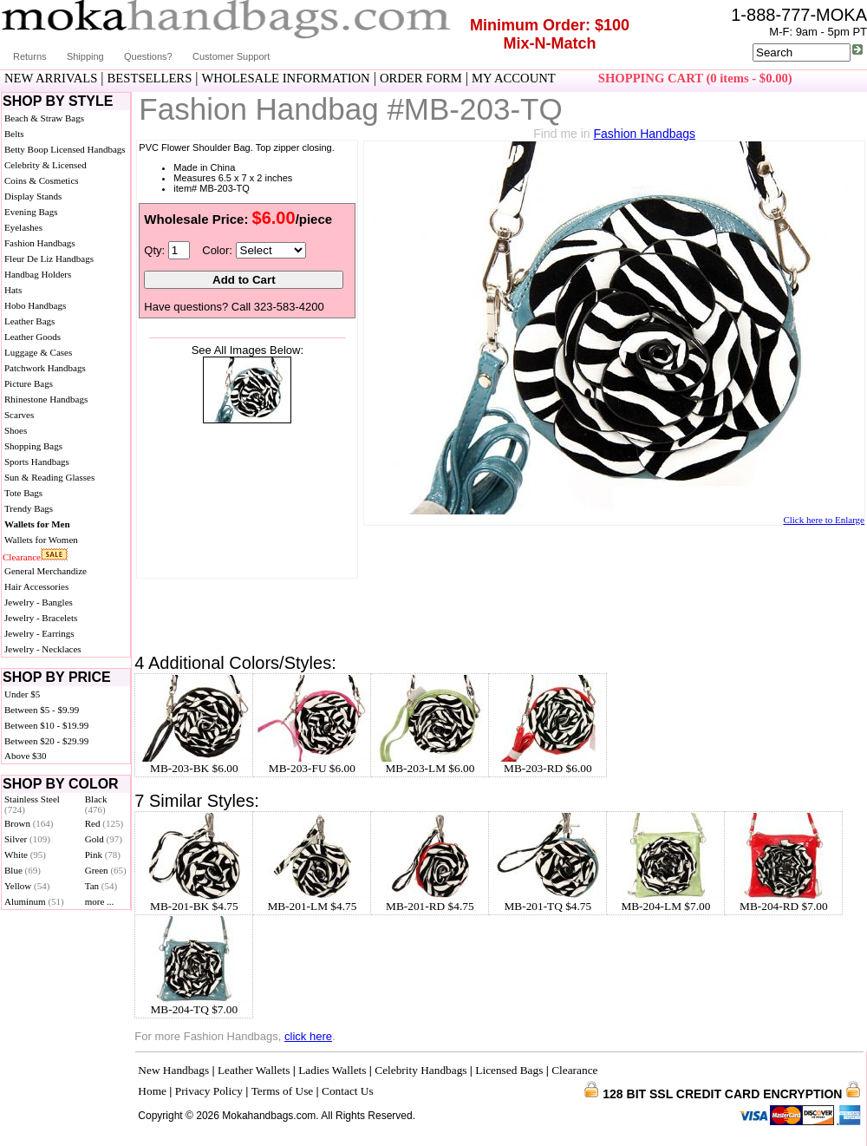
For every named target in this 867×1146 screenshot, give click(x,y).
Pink (103, 854)
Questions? (148, 56)
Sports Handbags (36, 461)
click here (308, 1036)
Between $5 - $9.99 (41, 709)
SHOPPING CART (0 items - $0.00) (695, 78)
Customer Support (231, 56)
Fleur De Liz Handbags (49, 258)
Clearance (22, 557)
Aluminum (34, 901)
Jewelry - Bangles (38, 602)
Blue (22, 870)
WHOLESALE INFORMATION (286, 78)
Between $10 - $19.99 (46, 725)
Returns (30, 56)
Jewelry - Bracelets (40, 617)
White (25, 854)
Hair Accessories (36, 586)
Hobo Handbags (35, 305)
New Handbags (173, 1070)
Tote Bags (23, 493)
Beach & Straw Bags (44, 118)
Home (152, 1090)
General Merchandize (45, 571)
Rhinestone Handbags (46, 399)
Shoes (15, 430)
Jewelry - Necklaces (42, 649)
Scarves (19, 414)
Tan (101, 886)
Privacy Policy (209, 1090)
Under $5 (22, 694)
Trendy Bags (28, 508)
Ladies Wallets (332, 1070)
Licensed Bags (509, 1070)
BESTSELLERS (150, 78)
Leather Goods (32, 336)
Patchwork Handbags (45, 368)
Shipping (85, 56)
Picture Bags (28, 383)
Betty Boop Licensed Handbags (65, 149)
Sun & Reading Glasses (49, 477)
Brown (29, 823)
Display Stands (33, 196)
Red (104, 823)
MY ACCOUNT (514, 78)
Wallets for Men (37, 524)
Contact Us (348, 1090)
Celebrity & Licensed (45, 165)
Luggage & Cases (38, 352)
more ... (99, 901)
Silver (27, 839)
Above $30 (25, 755)
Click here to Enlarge (823, 519)
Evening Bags (30, 211)
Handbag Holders (37, 274)
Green (106, 870)
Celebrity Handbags (420, 1070)
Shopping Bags (33, 446)
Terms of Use (282, 1090)
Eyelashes (23, 227)
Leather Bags (29, 321)
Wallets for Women (41, 539)
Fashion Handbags (39, 243)
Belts (14, 133)
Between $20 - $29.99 (46, 741)
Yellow (26, 886)
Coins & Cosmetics (41, 180)
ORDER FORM (421, 78)
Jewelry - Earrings (39, 633)
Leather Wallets (254, 1070)
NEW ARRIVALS (50, 78)
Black (96, 804)
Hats (13, 290)
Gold (103, 839)
